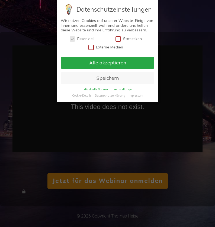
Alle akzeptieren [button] (107, 62)
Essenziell (82, 38)
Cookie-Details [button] (82, 95)
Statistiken (128, 38)
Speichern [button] (108, 78)
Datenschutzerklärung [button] (110, 95)
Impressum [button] (136, 95)
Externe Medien (105, 47)
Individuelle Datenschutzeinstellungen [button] (107, 89)
